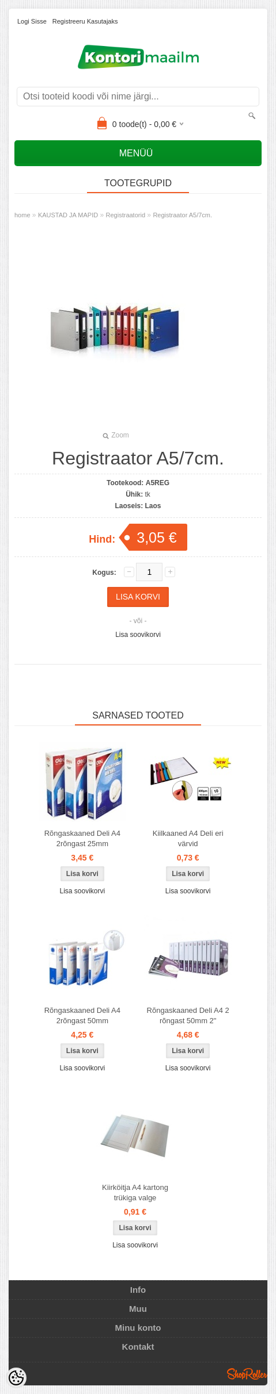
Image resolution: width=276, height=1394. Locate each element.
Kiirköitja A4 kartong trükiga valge (135, 1192)
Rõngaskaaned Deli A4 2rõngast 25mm (82, 838)
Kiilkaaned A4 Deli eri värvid (188, 838)
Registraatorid (125, 215)
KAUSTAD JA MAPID (68, 215)
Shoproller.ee (247, 1374)
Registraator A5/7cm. (182, 215)
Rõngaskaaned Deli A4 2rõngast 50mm (82, 1015)
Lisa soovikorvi (138, 635)
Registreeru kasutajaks (85, 21)
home (22, 215)
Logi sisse (32, 21)
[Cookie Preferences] (16, 1378)
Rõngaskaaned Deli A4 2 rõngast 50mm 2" (188, 1015)
